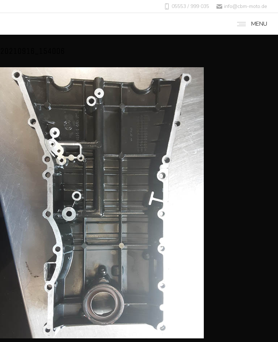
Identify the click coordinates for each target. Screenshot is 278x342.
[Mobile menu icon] (250, 23)
